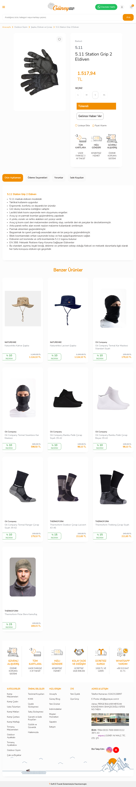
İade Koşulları (77, 177)
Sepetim (53, 722)
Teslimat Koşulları (36, 694)
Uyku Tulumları (13, 707)
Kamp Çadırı (12, 701)
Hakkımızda (33, 732)
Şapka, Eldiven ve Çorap (41, 27)
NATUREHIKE (10, 342)
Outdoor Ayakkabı (11, 736)
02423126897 (115, 694)
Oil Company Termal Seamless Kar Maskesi (22, 437)
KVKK (30, 699)
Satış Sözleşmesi (35, 712)
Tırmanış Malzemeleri (12, 728)
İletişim (52, 727)
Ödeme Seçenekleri (37, 177)
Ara (128, 17)
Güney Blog (54, 699)
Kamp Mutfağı (13, 722)
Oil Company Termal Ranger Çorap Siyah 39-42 (22, 526)
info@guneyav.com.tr (109, 699)
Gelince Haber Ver (90, 116)
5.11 (78, 47)
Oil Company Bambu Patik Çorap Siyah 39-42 (66, 437)
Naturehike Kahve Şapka (17, 345)
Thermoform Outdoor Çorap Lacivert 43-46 (68, 526)
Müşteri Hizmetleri (54, 715)
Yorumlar (58, 177)
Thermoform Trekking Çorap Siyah (112, 524)
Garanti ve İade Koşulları (35, 718)
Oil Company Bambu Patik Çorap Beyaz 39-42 (111, 437)
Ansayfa (53, 694)
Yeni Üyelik (75, 694)
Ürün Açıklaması (13, 177)
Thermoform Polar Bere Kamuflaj (21, 614)
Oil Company (101, 342)
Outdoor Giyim (20, 27)
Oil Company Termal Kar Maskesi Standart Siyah (111, 347)
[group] (40, 72)
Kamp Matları (13, 712)
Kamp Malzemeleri (12, 695)
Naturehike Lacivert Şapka (63, 345)
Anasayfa (6, 27)
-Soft (52, 784)
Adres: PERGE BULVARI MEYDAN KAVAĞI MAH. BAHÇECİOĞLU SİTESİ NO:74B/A (108, 707)
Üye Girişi (74, 699)
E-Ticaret (58, 784)
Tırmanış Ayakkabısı (12, 744)
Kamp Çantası (13, 717)
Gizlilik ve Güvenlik (32, 726)
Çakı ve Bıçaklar (14, 755)
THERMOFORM (56, 521)
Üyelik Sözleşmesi (33, 705)
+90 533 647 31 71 (123, 668)
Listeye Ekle (82, 125)
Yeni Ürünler (54, 704)
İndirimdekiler (55, 709)
